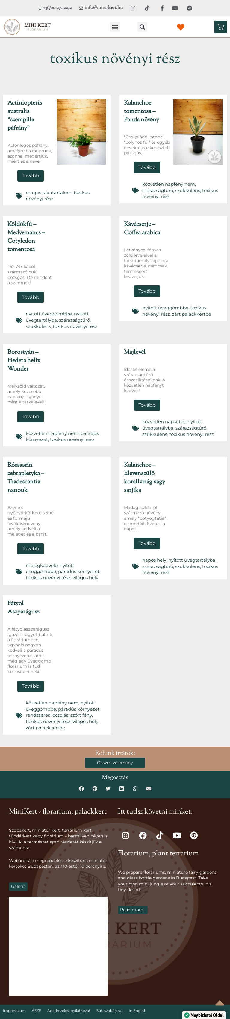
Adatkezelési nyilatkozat (68, 1000)
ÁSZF (36, 1000)
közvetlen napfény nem (166, 183)
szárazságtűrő (156, 189)
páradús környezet (45, 565)
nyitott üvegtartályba (189, 554)
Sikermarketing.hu (160, 1012)
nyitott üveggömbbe (48, 311)
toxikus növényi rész (72, 323)
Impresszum (14, 1000)
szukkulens (184, 189)
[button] (115, 27)
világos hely (48, 571)
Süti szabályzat (109, 1000)
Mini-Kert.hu (57, 1012)
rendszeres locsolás (46, 706)
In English (137, 1000)
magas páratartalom (47, 191)
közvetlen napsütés (162, 417)
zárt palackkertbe (188, 311)
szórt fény (78, 706)
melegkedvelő (40, 559)
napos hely (153, 554)
